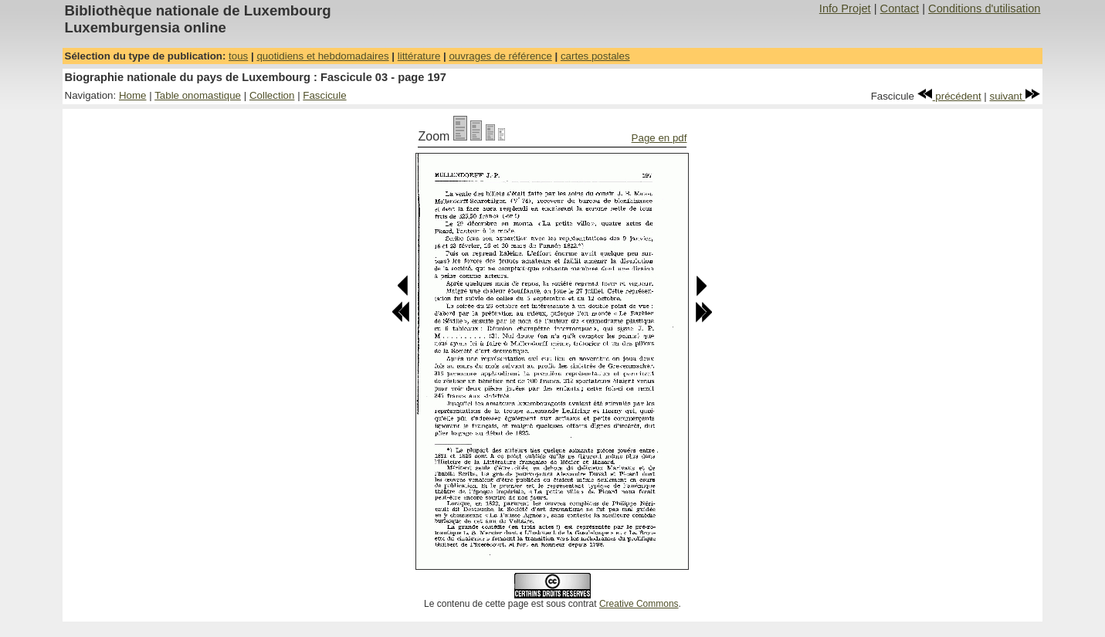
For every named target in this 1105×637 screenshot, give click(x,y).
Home (133, 95)
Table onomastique (197, 95)
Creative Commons (639, 603)
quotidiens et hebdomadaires (322, 56)
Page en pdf (659, 138)
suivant (1015, 96)
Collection (272, 95)
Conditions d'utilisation (984, 8)
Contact (900, 8)
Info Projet (845, 8)
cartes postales (595, 56)
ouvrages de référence (500, 56)
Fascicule (324, 95)
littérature (419, 56)
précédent (949, 96)
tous (238, 56)
